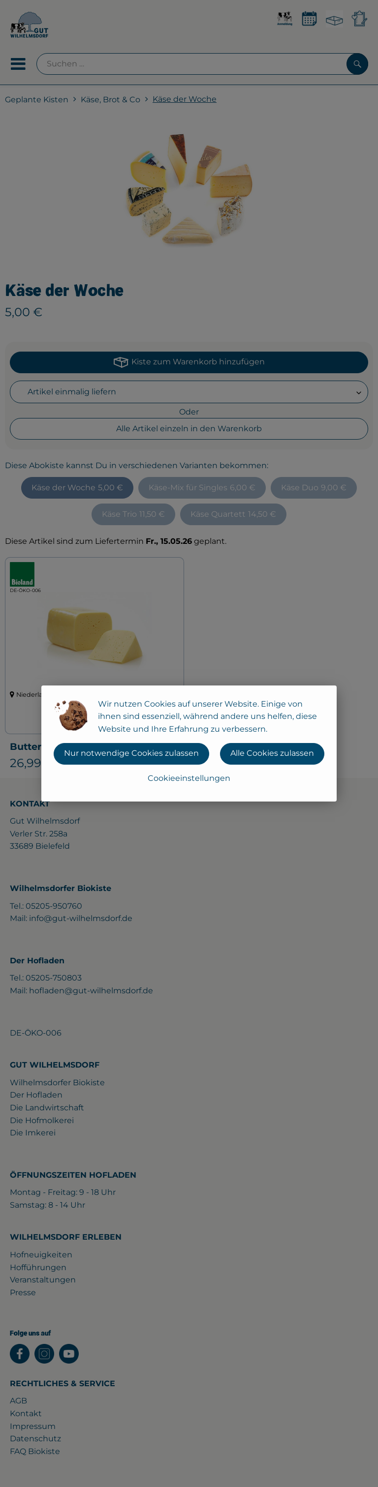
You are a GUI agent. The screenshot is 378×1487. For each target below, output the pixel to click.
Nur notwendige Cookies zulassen (131, 753)
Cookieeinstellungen (189, 778)
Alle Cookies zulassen (272, 753)
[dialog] (189, 743)
